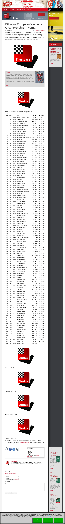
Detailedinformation (37, 520)
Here (49, 515)
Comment (7, 481)
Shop (6, 9)
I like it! (36, 30)
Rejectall (48, 520)
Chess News (18, 18)
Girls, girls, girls (24, 442)
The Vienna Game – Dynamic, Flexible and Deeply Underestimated (55, 50)
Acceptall (58, 520)
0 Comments (41, 30)
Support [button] (30, 9)
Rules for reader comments (11, 473)
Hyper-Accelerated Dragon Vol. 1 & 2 (55, 496)
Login (56, 9)
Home (12, 9)
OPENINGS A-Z (21, 9)
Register (17, 479)
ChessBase (14, 461)
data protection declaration (51, 516)
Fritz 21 (8, 72)
